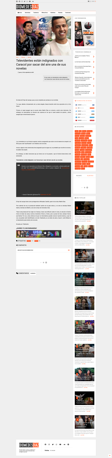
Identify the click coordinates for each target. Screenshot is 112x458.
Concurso (77, 166)
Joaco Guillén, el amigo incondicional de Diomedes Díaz (84, 425)
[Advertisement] (68, 6)
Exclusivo (82, 135)
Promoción (84, 161)
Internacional (88, 149)
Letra (92, 156)
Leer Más (89, 221)
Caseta (88, 156)
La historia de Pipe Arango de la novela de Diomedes (83, 306)
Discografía (84, 154)
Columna (77, 156)
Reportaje (77, 147)
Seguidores (78, 145)
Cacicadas (77, 154)
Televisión (77, 140)
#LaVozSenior (65, 168)
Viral (82, 166)
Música (88, 133)
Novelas (60, 12)
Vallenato (83, 156)
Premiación (86, 159)
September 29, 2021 (45, 194)
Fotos (76, 138)
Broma (83, 168)
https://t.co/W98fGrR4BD (28, 169)
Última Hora (45, 12)
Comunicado (84, 140)
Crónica (89, 142)
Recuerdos (77, 133)
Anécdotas (27, 12)
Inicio (20, 12)
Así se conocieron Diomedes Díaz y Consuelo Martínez (82, 258)
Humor (84, 164)
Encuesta (90, 166)
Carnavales (90, 161)
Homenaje (89, 131)
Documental (88, 152)
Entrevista (81, 138)
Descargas (77, 168)
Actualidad (89, 147)
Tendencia (36, 12)
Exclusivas (68, 12)
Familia (90, 140)
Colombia (77, 159)
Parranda (82, 149)
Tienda (85, 166)
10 (77, 420)
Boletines (53, 12)
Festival (77, 149)
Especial (83, 133)
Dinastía (77, 135)
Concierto (84, 142)
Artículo (84, 131)
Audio (82, 152)
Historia (23, 57)
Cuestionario (78, 164)
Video (76, 131)
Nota (80, 131)
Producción (77, 142)
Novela (29, 57)
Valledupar (77, 152)
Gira (82, 159)
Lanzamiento (85, 145)
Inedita (88, 164)
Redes (89, 154)
